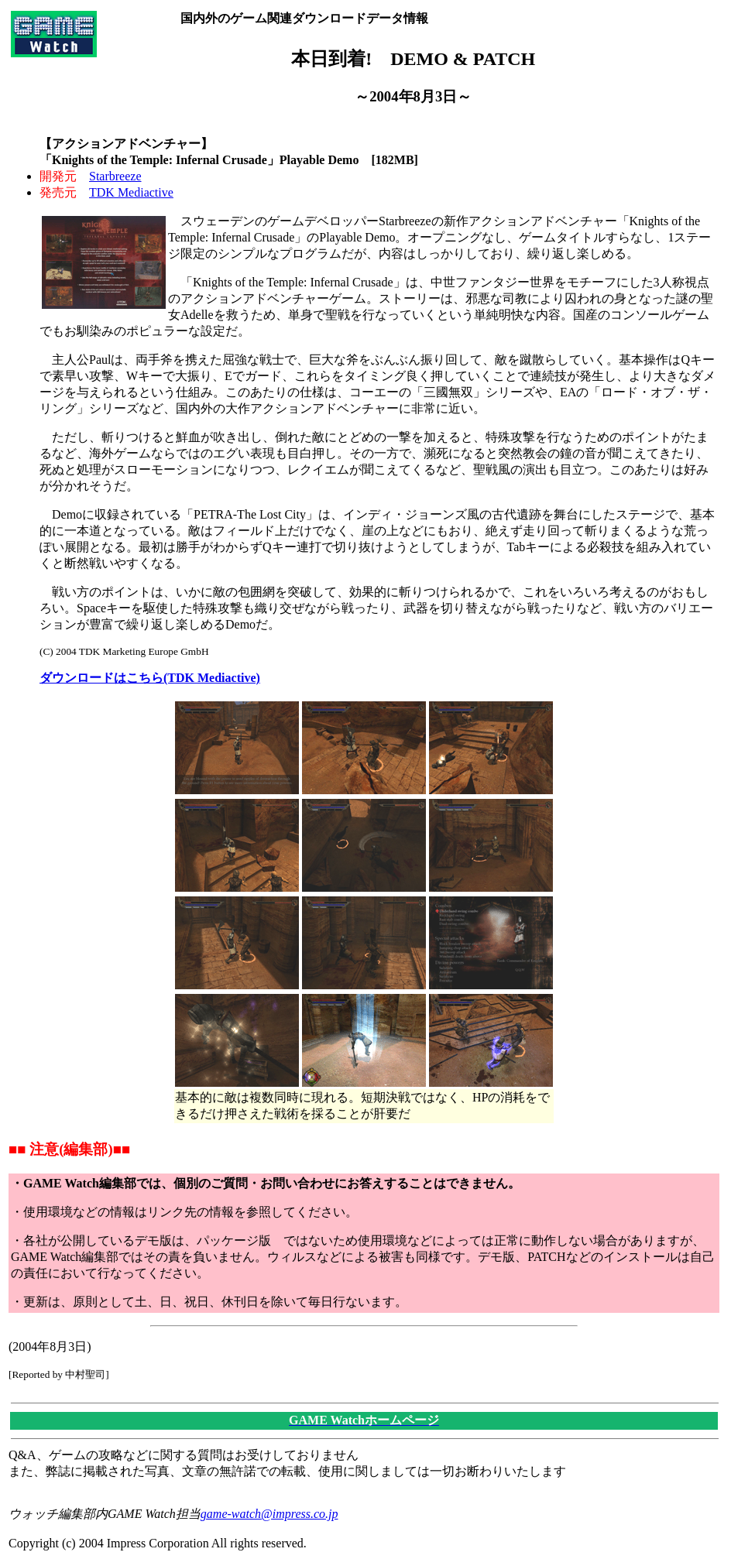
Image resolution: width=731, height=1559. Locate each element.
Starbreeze (115, 176)
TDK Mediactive (131, 192)
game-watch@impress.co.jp (269, 1513)
